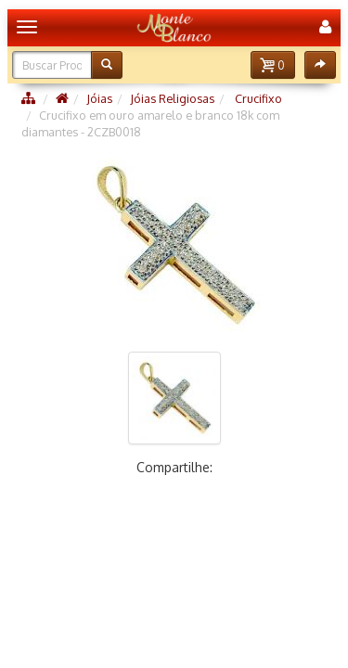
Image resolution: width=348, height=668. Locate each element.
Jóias (99, 98)
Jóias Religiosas (172, 98)
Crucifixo (257, 98)
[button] (273, 65)
